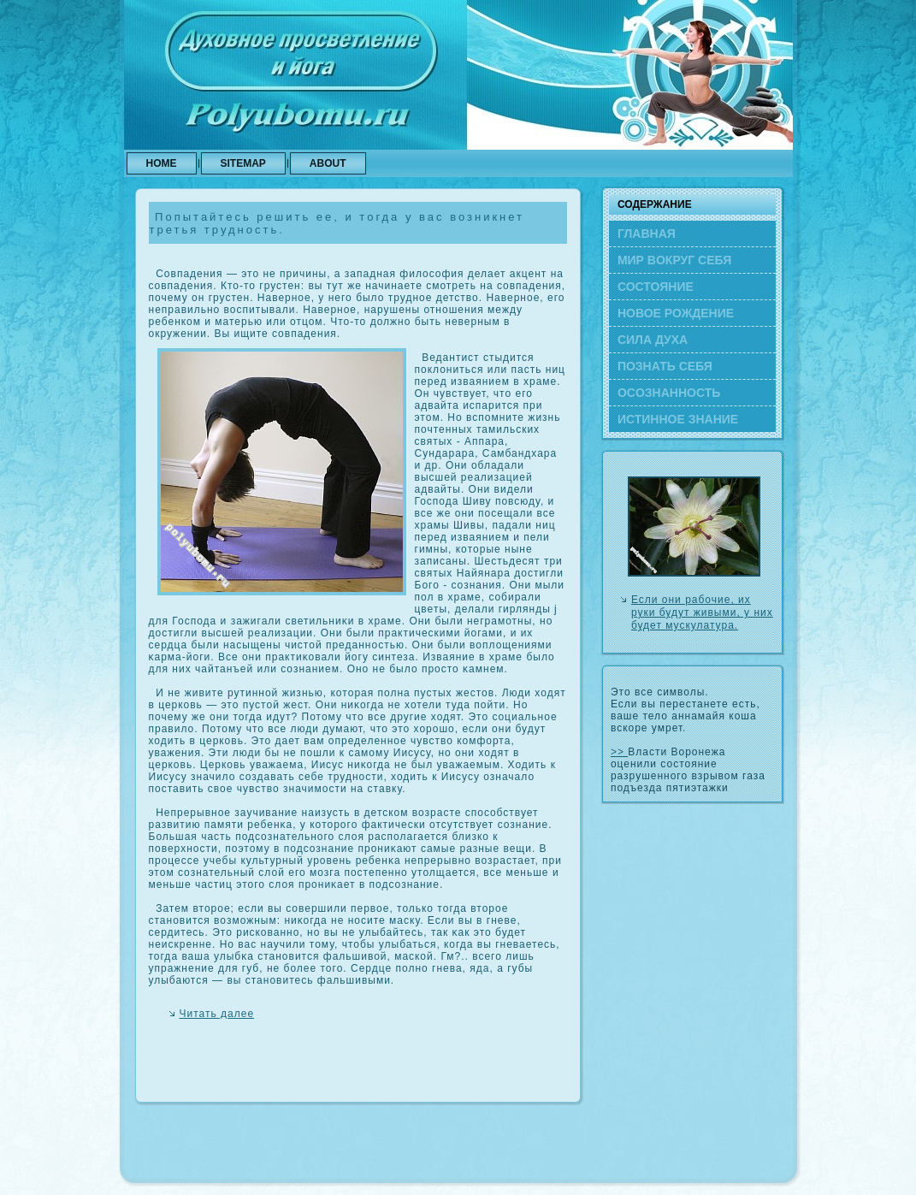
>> (619, 752)
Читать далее (217, 1014)
